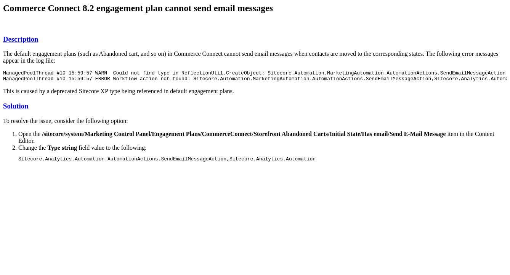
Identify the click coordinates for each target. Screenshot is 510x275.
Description (20, 39)
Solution (16, 108)
